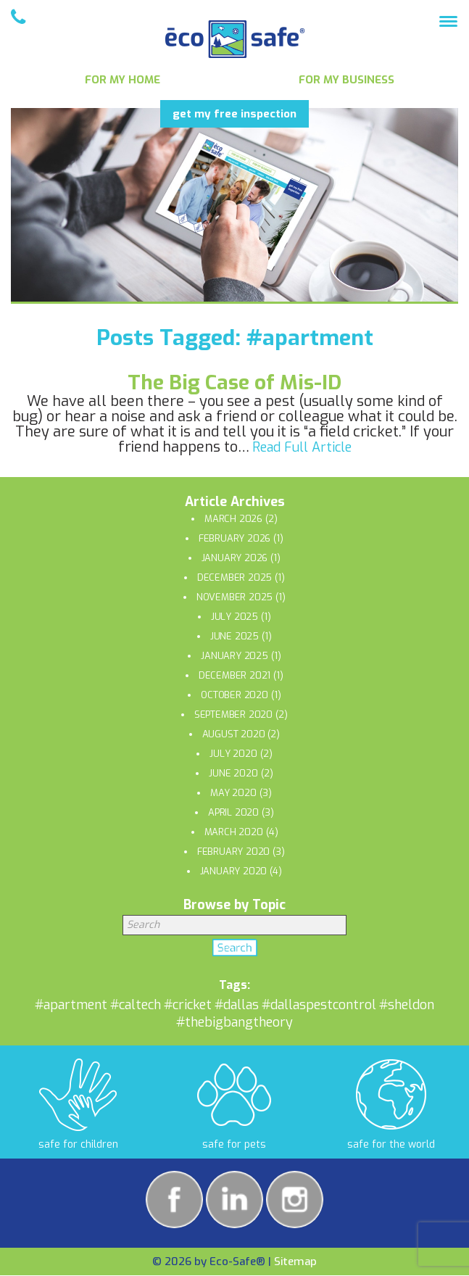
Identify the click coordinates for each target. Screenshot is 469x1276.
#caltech (135, 1005)
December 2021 (234, 675)
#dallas (237, 1005)
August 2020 (233, 734)
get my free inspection (234, 114)
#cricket (188, 1005)
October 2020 (234, 695)
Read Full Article (302, 447)
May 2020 (233, 793)
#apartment (71, 1005)
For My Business (346, 79)
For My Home (122, 79)
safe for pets (234, 1144)
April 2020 (233, 812)
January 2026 (235, 558)
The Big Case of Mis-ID (234, 382)
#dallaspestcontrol (319, 1005)
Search (234, 950)
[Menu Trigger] (448, 21)
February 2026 (234, 538)
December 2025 (234, 577)
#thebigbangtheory (234, 1022)
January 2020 (233, 871)
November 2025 (234, 597)
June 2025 (234, 636)
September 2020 (233, 714)
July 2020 (233, 753)
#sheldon (406, 1005)
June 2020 (233, 773)
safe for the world (391, 1144)
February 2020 (233, 851)
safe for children (78, 1144)
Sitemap (295, 1261)
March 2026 (233, 519)
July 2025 (234, 616)
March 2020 (233, 832)
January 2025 (234, 656)
